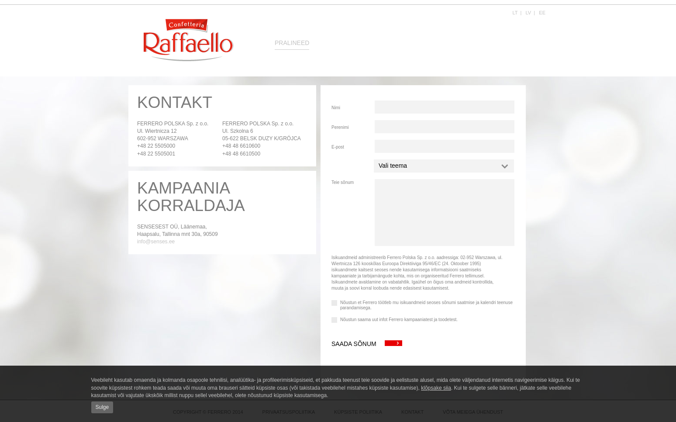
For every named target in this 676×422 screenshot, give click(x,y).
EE (542, 12)
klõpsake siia (436, 388)
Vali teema (444, 165)
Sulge (102, 407)
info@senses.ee (156, 242)
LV (528, 12)
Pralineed (292, 42)
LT (515, 12)
